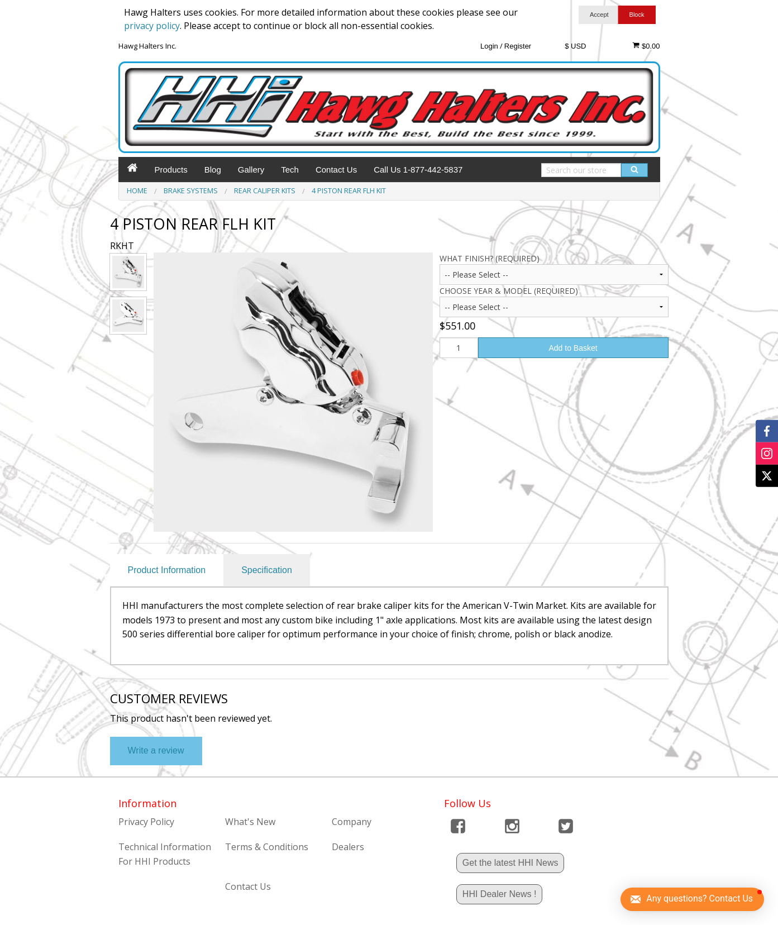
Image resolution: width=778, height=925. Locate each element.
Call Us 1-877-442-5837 (418, 169)
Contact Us (336, 169)
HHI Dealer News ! (499, 894)
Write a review (156, 750)
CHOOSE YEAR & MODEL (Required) (509, 290)
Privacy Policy (146, 822)
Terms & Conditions (266, 847)
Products (171, 169)
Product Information (167, 570)
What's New (250, 822)
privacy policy (152, 26)
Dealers (348, 847)
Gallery (251, 169)
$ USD (575, 46)
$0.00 (646, 45)
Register (517, 46)
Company (351, 822)
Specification (266, 570)
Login (489, 46)
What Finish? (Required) (490, 258)
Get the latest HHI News (510, 862)
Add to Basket (572, 348)
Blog (212, 169)
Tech (290, 169)
